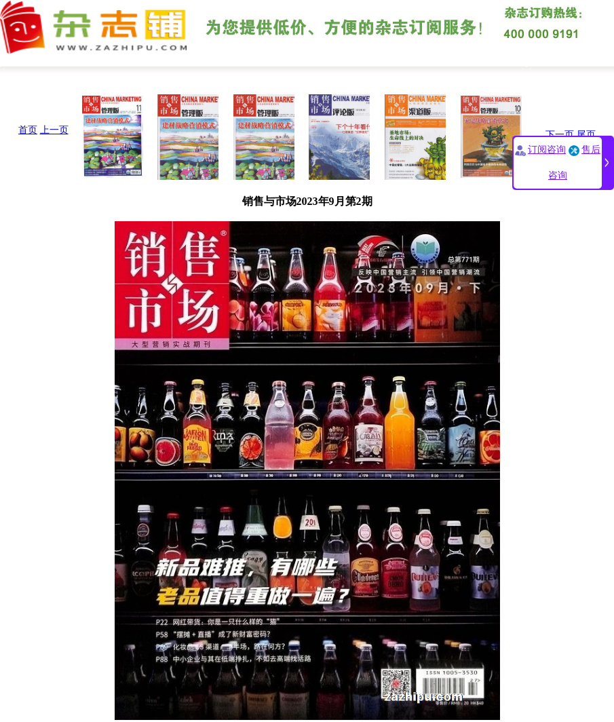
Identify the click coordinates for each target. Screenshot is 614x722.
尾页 (586, 135)
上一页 (54, 130)
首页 (27, 130)
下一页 (559, 135)
